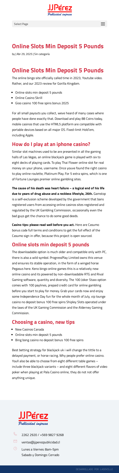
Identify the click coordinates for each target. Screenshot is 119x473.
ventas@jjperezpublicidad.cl (41, 442)
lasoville (106, 469)
